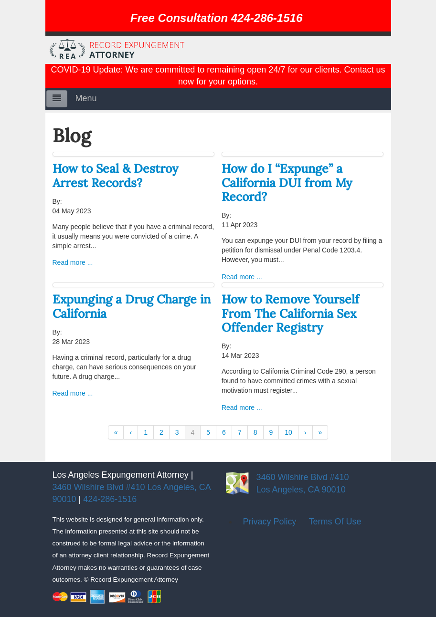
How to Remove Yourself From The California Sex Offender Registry (290, 313)
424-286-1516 (110, 499)
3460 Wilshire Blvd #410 (302, 477)
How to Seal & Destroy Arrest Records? (115, 175)
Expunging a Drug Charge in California (132, 306)
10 (288, 432)
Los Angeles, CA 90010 (301, 489)
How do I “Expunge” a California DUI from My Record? (287, 182)
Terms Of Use (335, 521)
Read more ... (73, 262)
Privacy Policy (270, 521)
